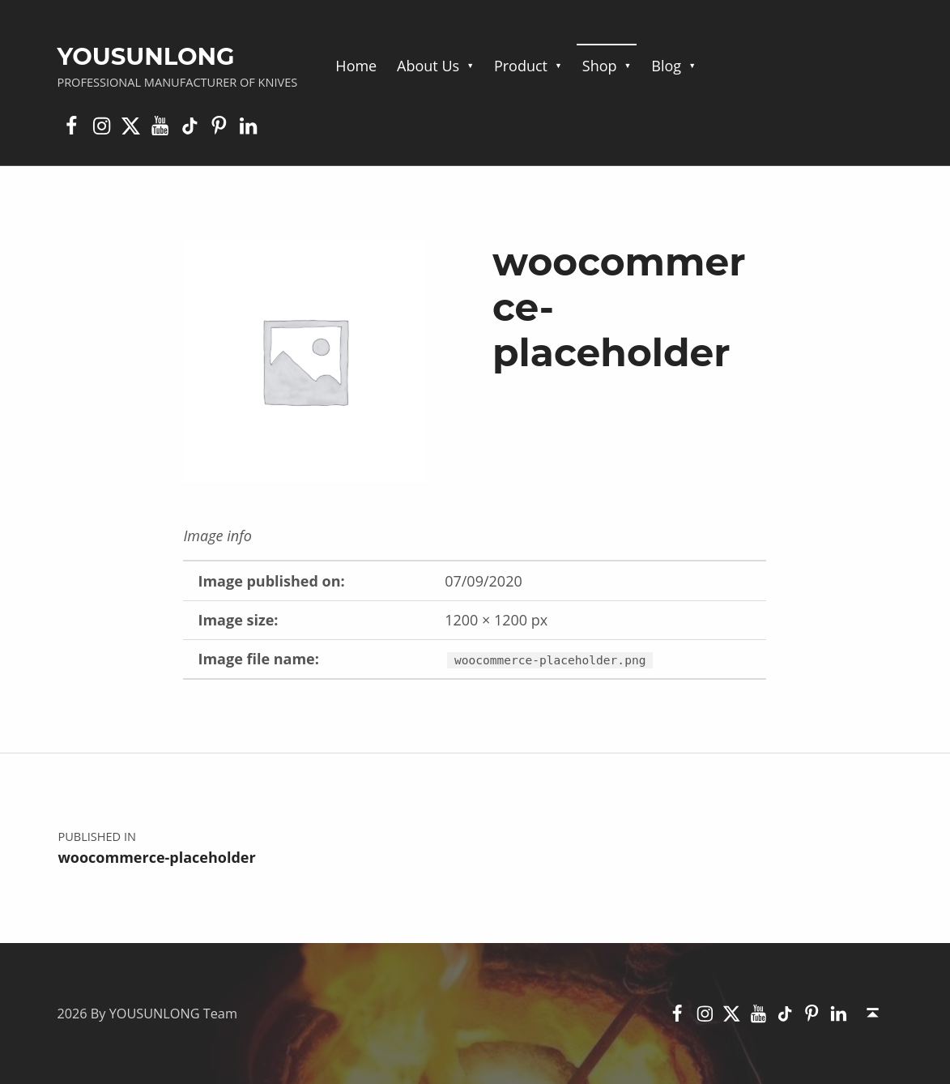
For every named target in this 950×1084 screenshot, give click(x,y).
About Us (428, 65)
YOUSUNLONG (145, 56)
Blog (666, 65)
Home (356, 65)
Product (520, 65)
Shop (599, 65)
